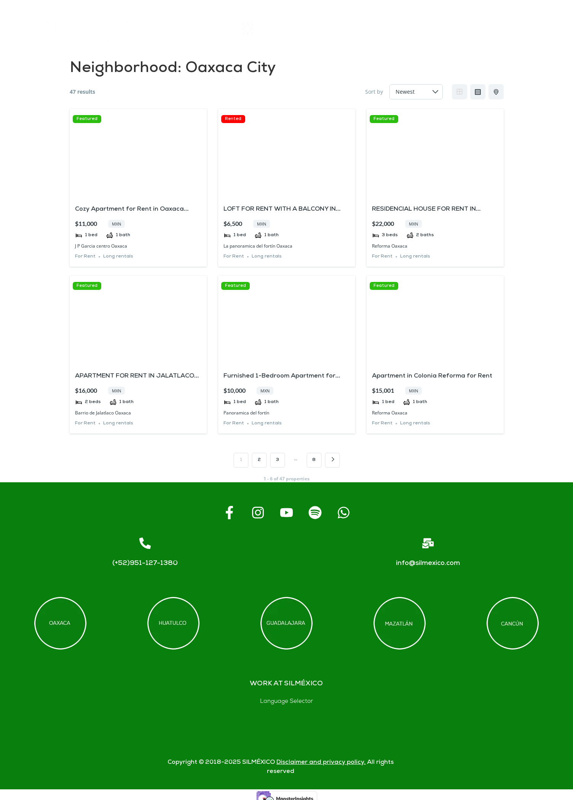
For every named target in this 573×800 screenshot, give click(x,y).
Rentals (259, 28)
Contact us (468, 28)
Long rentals (118, 256)
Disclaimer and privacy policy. (321, 762)
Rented (233, 119)
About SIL (331, 28)
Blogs (538, 28)
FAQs (398, 28)
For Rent (85, 256)
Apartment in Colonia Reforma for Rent (432, 376)
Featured (87, 119)
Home (193, 28)
